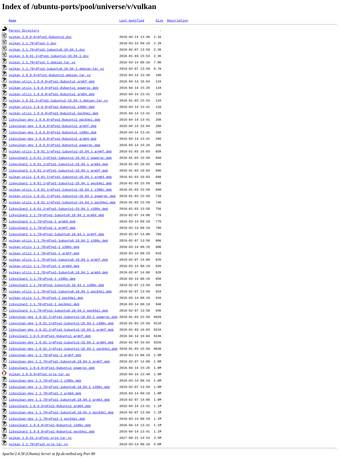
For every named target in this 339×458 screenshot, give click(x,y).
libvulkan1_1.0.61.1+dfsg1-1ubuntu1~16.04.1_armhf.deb (58, 170)
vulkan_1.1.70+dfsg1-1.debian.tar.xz (42, 62)
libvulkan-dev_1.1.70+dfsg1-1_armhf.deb (45, 355)
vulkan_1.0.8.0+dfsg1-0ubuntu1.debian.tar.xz (50, 75)
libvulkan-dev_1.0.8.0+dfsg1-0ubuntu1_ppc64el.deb (54, 119)
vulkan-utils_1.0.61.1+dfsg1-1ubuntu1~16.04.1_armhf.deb (60, 151)
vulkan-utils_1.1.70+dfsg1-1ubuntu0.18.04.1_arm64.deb (58, 272)
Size (159, 20)
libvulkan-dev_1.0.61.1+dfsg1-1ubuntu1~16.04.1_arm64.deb (61, 342)
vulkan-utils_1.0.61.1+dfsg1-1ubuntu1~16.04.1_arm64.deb (60, 177)
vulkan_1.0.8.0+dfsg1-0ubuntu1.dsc (40, 37)
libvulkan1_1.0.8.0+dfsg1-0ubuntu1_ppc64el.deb (52, 431)
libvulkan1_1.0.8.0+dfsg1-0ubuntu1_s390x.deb (50, 425)
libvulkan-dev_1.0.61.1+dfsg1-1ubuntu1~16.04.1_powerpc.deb (63, 317)
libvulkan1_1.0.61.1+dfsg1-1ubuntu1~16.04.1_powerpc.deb (60, 157)
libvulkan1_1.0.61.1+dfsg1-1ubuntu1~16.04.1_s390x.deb (58, 208)
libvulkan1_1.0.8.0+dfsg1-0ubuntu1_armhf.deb (50, 336)
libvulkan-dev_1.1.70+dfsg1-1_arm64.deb (45, 393)
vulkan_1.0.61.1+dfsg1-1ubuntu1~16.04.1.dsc (49, 56)
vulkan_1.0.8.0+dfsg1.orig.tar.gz (39, 374)
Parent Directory (24, 30)
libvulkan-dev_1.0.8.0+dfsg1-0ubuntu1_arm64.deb (53, 138)
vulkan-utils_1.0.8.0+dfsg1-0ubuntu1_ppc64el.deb (53, 113)
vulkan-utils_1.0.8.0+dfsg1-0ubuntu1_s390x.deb (52, 107)
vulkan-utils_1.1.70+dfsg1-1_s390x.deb (44, 247)
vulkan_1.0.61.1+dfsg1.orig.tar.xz (40, 437)
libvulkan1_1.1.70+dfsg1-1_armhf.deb (42, 227)
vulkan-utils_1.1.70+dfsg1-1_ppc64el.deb (46, 297)
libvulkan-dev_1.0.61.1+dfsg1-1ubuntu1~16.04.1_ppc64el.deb (63, 348)
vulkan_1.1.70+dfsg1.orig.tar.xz (38, 444)
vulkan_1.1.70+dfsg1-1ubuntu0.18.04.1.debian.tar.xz (56, 68)
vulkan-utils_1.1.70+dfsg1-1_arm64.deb (44, 266)
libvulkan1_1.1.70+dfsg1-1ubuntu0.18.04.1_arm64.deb (56, 215)
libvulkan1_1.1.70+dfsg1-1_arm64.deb (42, 221)
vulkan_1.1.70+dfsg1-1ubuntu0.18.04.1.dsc (47, 49)
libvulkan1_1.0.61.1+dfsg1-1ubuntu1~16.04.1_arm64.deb (58, 164)
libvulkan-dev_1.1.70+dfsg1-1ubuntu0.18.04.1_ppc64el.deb (61, 412)
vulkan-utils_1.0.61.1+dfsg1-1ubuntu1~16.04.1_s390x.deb (60, 189)
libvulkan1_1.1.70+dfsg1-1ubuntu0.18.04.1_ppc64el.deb (58, 310)
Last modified (131, 20)
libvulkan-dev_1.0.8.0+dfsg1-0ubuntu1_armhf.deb (53, 126)
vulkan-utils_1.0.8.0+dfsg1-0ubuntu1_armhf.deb (52, 81)
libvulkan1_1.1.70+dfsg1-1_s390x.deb (42, 278)
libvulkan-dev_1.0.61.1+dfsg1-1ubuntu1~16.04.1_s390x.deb (61, 323)
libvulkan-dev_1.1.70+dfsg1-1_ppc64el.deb (47, 418)
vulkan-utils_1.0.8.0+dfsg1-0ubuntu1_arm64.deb (52, 94)
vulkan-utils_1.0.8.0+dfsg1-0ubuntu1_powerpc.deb (53, 87)
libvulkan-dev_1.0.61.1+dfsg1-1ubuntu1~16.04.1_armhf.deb (61, 329)
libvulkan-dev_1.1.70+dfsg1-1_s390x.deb (45, 380)
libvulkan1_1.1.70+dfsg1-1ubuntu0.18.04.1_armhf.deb (56, 234)
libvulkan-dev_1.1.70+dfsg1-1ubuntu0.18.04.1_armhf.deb (59, 361)
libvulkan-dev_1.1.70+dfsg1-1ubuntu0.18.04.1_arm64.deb (59, 399)
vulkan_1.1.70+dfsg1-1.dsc (32, 43)
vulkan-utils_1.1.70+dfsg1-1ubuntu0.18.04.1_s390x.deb (58, 240)
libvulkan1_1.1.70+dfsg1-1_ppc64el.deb (44, 304)
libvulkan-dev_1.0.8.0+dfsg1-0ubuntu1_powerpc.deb (54, 145)
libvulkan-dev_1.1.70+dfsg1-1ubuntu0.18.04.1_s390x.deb (59, 387)
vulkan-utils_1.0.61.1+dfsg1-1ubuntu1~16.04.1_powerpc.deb (62, 196)
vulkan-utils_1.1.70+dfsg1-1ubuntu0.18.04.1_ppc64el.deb (60, 291)
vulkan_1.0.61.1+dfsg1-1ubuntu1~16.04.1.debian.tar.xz (58, 100)
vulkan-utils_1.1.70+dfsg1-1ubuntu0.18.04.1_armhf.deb (58, 259)
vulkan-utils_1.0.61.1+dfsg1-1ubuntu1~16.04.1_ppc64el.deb (62, 202)
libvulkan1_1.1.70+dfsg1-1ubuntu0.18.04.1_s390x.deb (56, 285)
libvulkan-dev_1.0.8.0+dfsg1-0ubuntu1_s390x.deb (53, 132)
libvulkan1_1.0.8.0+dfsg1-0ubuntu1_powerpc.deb (52, 367)
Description (177, 20)
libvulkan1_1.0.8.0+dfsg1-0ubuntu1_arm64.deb (50, 406)
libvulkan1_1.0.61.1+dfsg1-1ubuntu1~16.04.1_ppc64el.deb (60, 183)
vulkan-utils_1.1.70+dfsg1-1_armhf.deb (44, 253)
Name (12, 20)
